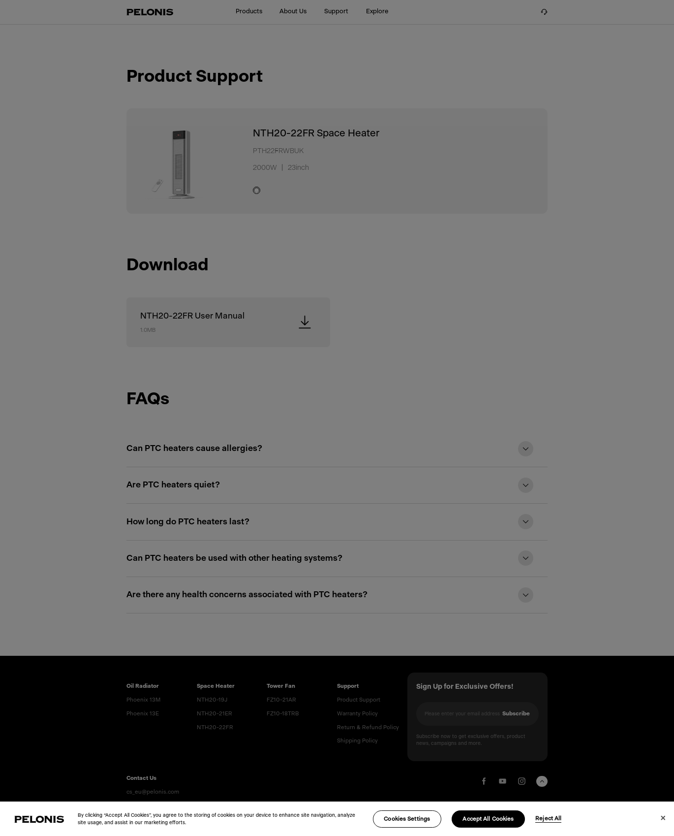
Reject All (548, 825)
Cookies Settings (407, 825)
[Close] (662, 824)
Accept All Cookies (488, 825)
